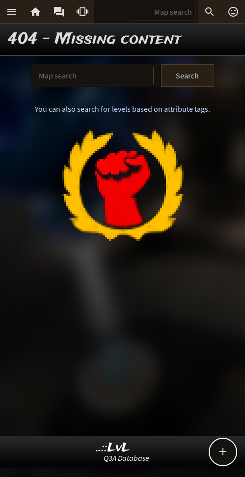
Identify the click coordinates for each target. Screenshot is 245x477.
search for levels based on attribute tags (142, 109)
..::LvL (113, 447)
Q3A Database (126, 458)
